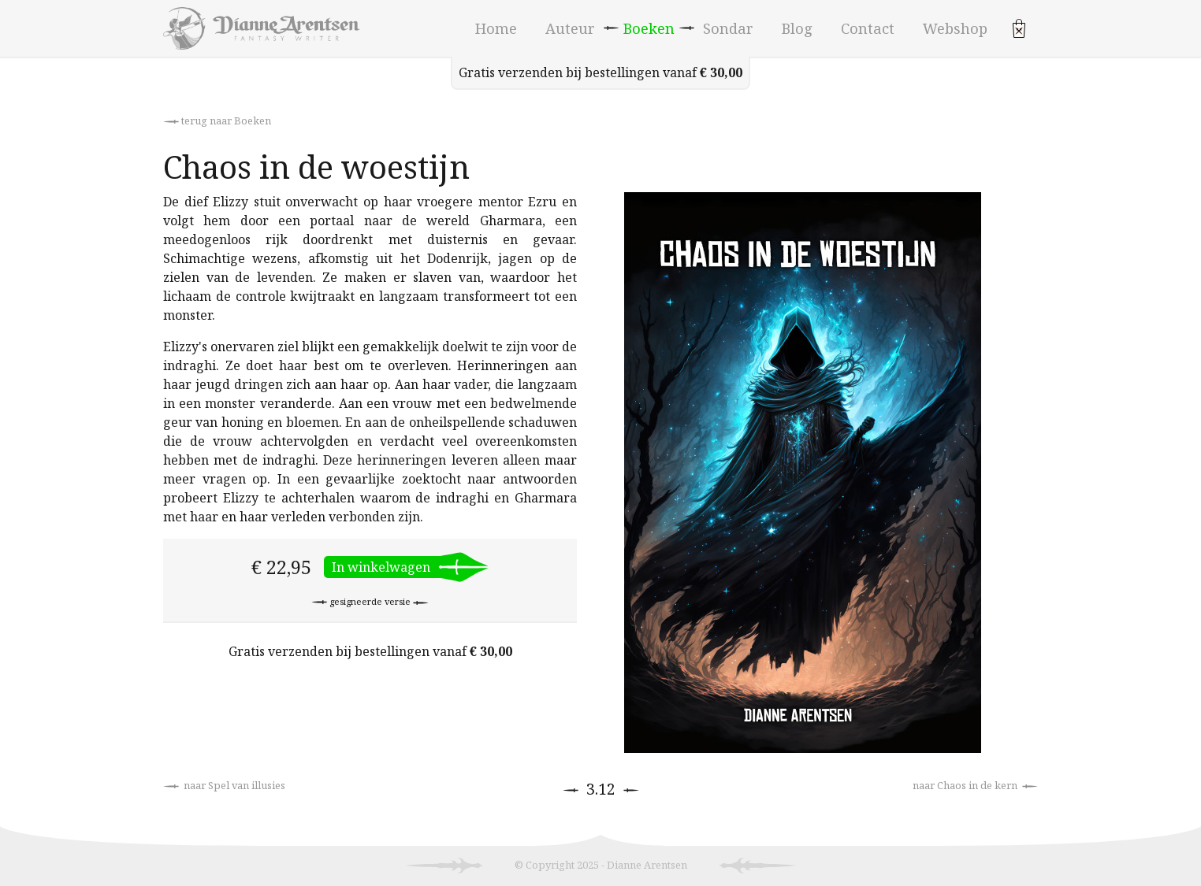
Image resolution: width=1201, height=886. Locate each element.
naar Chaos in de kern (975, 785)
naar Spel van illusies (224, 785)
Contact (867, 28)
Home (496, 28)
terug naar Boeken (217, 120)
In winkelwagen (381, 567)
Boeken (649, 28)
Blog (797, 28)
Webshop (955, 28)
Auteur (570, 28)
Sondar (728, 28)
